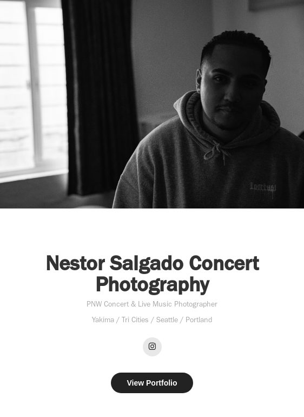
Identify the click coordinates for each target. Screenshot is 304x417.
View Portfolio (152, 383)
